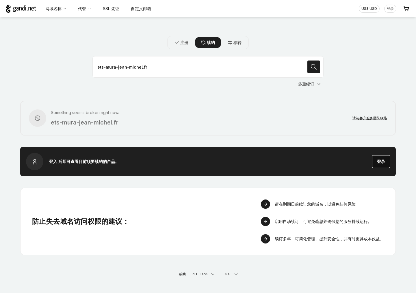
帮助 (182, 274)
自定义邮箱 (141, 8)
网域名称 (56, 8)
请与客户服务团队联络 (369, 118)
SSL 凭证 (111, 8)
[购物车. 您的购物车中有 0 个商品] (406, 8)
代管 (84, 8)
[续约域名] (208, 67)
